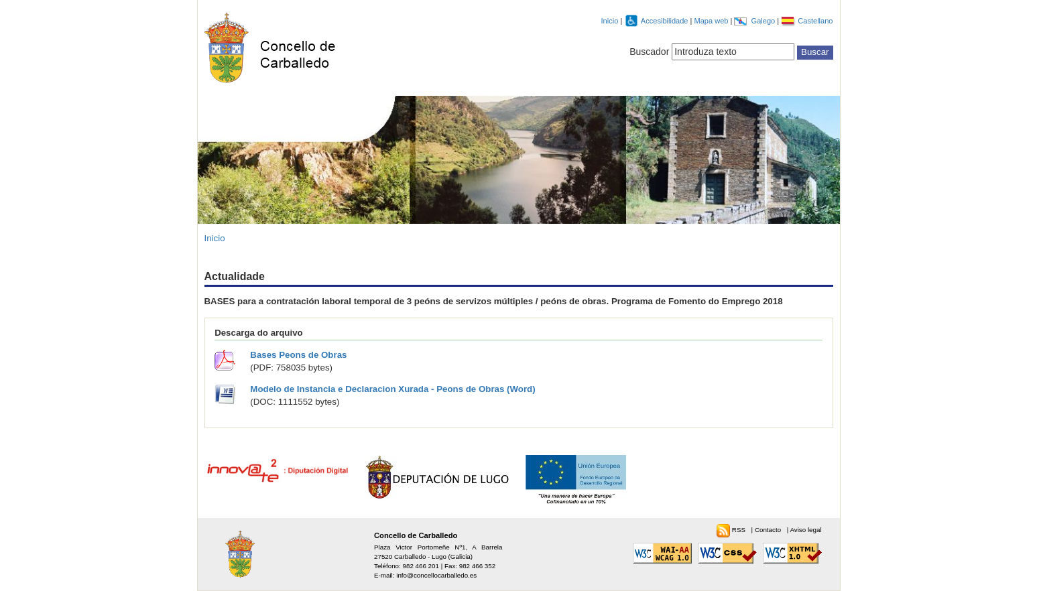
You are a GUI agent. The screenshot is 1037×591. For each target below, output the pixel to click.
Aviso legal (805, 529)
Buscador (649, 51)
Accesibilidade (665, 21)
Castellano (815, 21)
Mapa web (712, 21)
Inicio (610, 21)
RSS (739, 529)
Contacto (769, 529)
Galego (764, 21)
